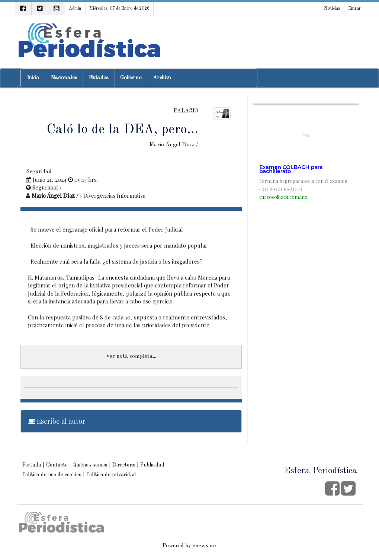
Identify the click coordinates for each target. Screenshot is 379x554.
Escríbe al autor (56, 421)
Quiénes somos (90, 465)
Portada (31, 465)
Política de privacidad (111, 474)
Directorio (123, 465)
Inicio (33, 78)
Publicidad (152, 465)
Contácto (57, 465)
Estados (99, 78)
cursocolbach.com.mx (283, 197)
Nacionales (64, 78)
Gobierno (130, 78)
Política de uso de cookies (51, 474)
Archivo (162, 78)
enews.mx (205, 546)
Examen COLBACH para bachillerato (290, 169)
